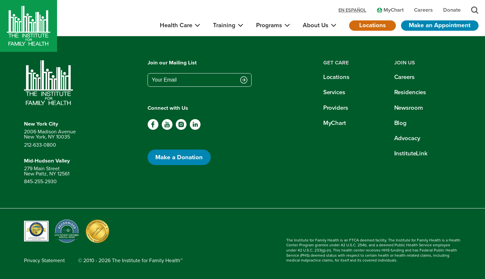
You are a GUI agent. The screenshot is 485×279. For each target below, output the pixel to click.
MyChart (334, 122)
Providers (335, 107)
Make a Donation (179, 157)
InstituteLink (411, 153)
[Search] (475, 10)
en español (352, 10)
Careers (404, 77)
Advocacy (407, 138)
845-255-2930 (40, 181)
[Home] (28, 26)
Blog (400, 122)
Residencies (410, 92)
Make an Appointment (439, 25)
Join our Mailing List (172, 62)
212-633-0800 (40, 145)
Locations (372, 25)
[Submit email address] (244, 80)
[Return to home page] (50, 83)
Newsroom (408, 107)
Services (334, 92)
